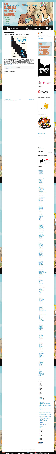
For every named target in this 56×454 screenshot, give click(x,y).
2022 (39, 388)
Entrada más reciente (8, 99)
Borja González (41, 198)
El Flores (40, 217)
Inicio (20, 99)
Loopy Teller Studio (41, 290)
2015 (39, 397)
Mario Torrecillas (41, 308)
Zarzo (39, 379)
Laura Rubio (40, 288)
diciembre (41, 398)
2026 (39, 383)
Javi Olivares (40, 247)
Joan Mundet (40, 254)
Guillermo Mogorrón (41, 235)
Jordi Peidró (40, 260)
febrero (41, 434)
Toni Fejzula (40, 371)
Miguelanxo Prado (41, 315)
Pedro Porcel (40, 336)
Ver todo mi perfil (40, 38)
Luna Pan (40, 293)
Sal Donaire (40, 355)
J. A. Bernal (40, 242)
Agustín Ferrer (41, 170)
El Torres (40, 219)
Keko (39, 281)
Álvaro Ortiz (40, 174)
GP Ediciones (41, 234)
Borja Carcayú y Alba (42, 197)
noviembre (41, 399)
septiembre (41, 402)
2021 (39, 389)
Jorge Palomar (41, 262)
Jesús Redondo (41, 251)
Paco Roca (40, 333)
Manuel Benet (41, 302)
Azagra (40, 193)
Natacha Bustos (41, 325)
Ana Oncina (40, 180)
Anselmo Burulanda (41, 189)
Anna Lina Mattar (41, 188)
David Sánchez (41, 215)
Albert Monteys (41, 172)
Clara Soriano (41, 207)
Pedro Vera (40, 337)
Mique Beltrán (41, 317)
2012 (39, 439)
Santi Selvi (40, 357)
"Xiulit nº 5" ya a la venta (43, 420)
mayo (40, 430)
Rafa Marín (40, 344)
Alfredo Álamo (41, 173)
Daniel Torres (40, 210)
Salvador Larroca (41, 356)
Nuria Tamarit (40, 326)
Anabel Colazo (41, 182)
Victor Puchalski (41, 375)
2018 (39, 393)
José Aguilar (40, 263)
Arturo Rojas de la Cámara (42, 192)
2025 (39, 384)
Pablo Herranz (41, 329)
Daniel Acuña (40, 209)
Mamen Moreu (41, 298)
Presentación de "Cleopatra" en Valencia (45, 405)
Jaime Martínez (41, 245)
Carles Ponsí (40, 201)
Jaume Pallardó (41, 246)
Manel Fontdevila (41, 299)
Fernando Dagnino (41, 229)
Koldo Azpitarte (41, 283)
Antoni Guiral (40, 190)
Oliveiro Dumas (41, 327)
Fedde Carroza (41, 227)
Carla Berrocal (41, 200)
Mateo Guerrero (41, 311)
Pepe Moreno (41, 338)
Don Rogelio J (41, 216)
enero (40, 435)
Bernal (39, 196)
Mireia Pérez (40, 319)
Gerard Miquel (41, 233)
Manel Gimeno (41, 300)
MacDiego (40, 297)
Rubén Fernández (41, 353)
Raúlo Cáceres (41, 348)
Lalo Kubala (40, 284)
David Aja (40, 211)
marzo (41, 432)
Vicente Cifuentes (41, 373)
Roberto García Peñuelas (42, 352)
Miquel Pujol (40, 318)
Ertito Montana (41, 225)
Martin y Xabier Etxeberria (42, 310)
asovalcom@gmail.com (41, 133)
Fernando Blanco (41, 228)
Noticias (8, 68)
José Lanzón (40, 265)
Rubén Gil (40, 354)
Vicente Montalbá (41, 374)
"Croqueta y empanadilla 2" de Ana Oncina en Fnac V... (44, 424)
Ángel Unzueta (41, 187)
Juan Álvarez (40, 270)
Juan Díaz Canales (41, 271)
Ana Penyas (40, 181)
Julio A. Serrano (41, 280)
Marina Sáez (40, 307)
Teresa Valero (41, 370)
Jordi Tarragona (41, 261)
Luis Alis (40, 291)
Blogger (33, 449)
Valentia (40, 372)
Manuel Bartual (41, 301)
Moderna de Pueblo (41, 320)
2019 (39, 392)
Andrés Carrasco (41, 183)
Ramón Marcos (41, 346)
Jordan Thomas (41, 256)
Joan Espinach (41, 253)
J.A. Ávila (40, 243)
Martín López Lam (41, 309)
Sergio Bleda (40, 365)
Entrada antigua (31, 99)
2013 (39, 438)
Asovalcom (40, 33)
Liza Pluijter (40, 289)
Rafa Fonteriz (41, 343)
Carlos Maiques (41, 202)
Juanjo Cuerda (41, 275)
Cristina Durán (41, 208)
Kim (39, 282)
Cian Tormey (40, 206)
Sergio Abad (40, 364)
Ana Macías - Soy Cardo (42, 178)
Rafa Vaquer (40, 345)
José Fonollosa (41, 264)
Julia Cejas (40, 279)
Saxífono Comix (41, 362)
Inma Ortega (40, 238)
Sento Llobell (40, 363)
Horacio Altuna (41, 236)
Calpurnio (40, 199)
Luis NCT (40, 292)
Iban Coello (40, 237)
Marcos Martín (41, 306)
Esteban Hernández (41, 226)
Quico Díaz (40, 339)
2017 (39, 394)
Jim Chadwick (41, 252)
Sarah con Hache (41, 361)
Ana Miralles (40, 179)
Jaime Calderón (41, 244)
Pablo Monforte (41, 330)
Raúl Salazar (40, 347)
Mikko (39, 316)
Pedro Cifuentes (41, 335)
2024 (39, 385)
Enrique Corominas (41, 224)
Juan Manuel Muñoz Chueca (43, 272)
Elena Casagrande (41, 220)
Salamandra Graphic (8, 64)
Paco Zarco (40, 334)
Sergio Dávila (40, 366)
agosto (41, 426)
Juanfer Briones (41, 274)
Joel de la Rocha (41, 255)
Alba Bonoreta (41, 171)
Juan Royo (40, 273)
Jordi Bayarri (40, 257)
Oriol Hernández (41, 328)
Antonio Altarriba (41, 191)
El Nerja (40, 218)
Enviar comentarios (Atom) (13, 100)
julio (40, 427)
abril (40, 431)
